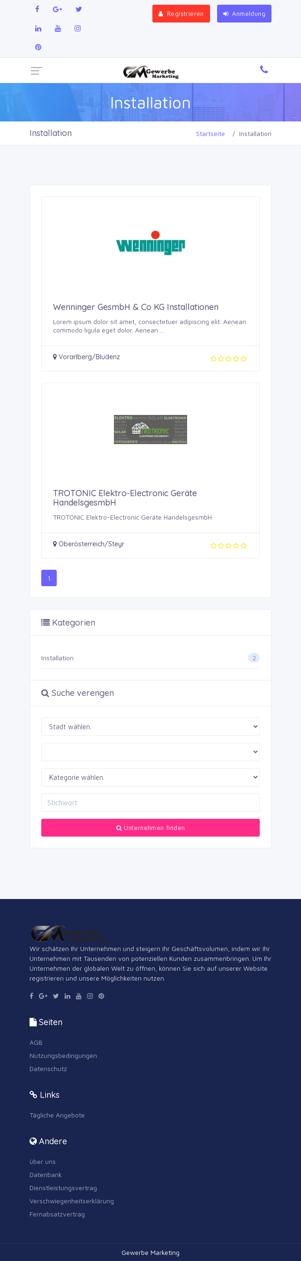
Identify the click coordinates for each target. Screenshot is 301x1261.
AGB (36, 1042)
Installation (57, 658)
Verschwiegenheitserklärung (72, 1201)
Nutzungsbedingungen (63, 1055)
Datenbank (46, 1174)
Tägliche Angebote (57, 1115)
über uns (43, 1161)
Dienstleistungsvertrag (63, 1188)
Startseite (210, 133)
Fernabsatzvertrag (57, 1214)
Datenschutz (48, 1068)
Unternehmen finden (150, 827)
